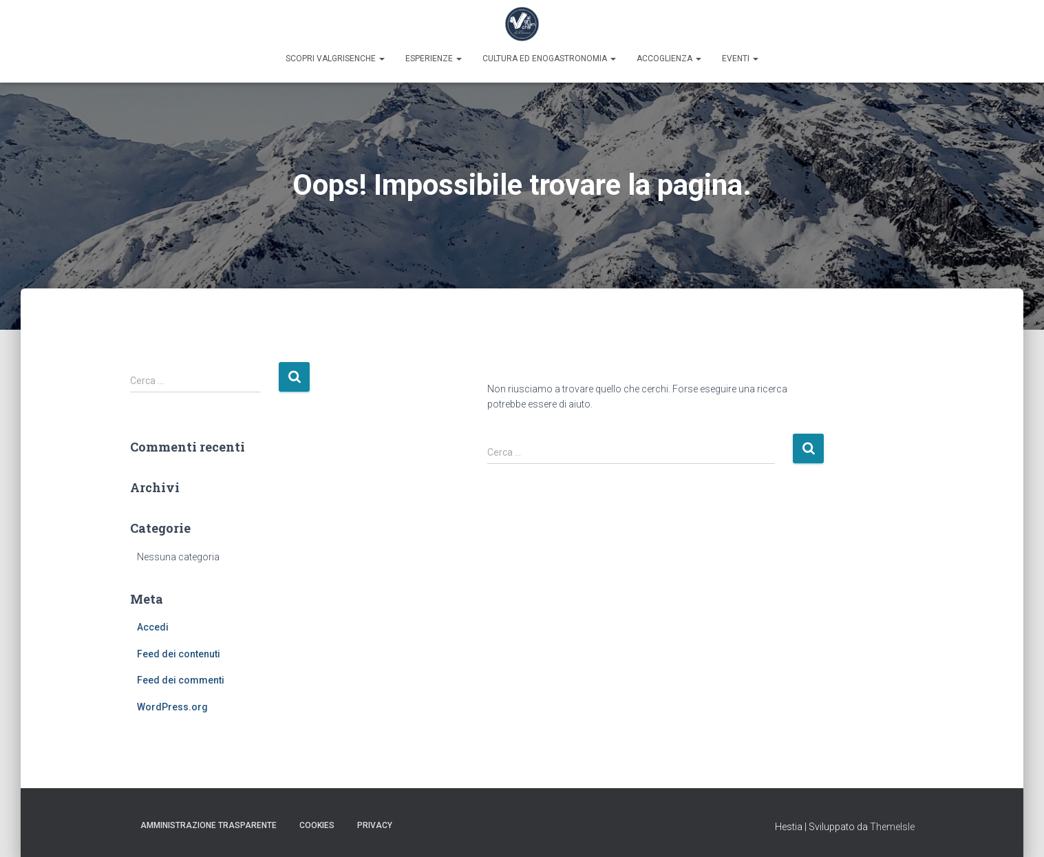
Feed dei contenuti (178, 653)
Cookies (316, 825)
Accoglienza (669, 58)
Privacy (374, 825)
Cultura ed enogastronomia (549, 58)
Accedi (153, 627)
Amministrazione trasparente (208, 825)
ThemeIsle (892, 826)
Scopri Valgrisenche (335, 58)
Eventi (740, 58)
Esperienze (433, 58)
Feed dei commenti (180, 680)
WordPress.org (172, 706)
